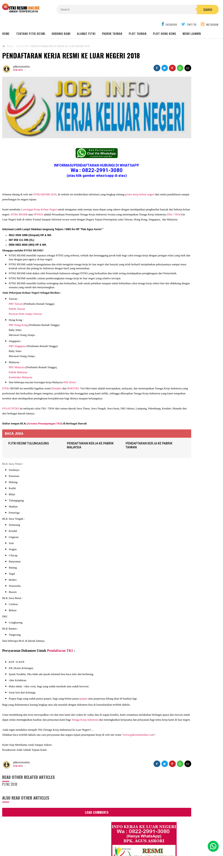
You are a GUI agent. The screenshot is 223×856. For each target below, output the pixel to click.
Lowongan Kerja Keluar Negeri (39, 186)
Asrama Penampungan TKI (44, 414)
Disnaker (56, 374)
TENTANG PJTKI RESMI (30, 24)
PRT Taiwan (16, 289)
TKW (84, 196)
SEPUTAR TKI (162, 461)
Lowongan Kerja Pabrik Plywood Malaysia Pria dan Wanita (182, 360)
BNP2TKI (73, 374)
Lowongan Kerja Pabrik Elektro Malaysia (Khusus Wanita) (182, 394)
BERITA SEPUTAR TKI (167, 454)
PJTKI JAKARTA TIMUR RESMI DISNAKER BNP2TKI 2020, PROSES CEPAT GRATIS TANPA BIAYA (183, 414)
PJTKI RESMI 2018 (44, 171)
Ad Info (87, 838)
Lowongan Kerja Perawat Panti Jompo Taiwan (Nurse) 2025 (182, 288)
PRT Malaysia (17, 353)
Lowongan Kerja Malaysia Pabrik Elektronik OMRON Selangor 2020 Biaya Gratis (188, 188)
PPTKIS (83, 191)
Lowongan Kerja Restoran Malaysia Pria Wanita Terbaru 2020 (186, 212)
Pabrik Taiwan (17, 294)
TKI (76, 196)
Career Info (189, 838)
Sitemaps (32, 838)
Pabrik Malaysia (18, 358)
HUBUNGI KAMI (61, 24)
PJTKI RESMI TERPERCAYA (110, 845)
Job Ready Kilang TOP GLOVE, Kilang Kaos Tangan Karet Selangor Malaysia (187, 200)
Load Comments (76, 813)
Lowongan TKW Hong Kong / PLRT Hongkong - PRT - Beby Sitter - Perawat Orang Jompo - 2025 (183, 324)
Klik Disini (69, 368)
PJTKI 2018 (18, 60)
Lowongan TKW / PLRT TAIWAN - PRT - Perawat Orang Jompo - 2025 (184, 305)
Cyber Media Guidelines (114, 838)
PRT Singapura (17, 332)
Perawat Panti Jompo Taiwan (25, 299)
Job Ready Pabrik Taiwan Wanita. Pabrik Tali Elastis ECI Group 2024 (188, 176)
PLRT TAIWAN (137, 24)
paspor (84, 690)
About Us (49, 838)
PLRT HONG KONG (164, 24)
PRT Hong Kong (18, 311)
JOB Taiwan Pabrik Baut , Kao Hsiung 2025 (188, 166)
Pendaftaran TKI (60, 642)
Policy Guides (145, 838)
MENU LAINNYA (191, 24)
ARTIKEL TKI (162, 441)
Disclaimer (168, 838)
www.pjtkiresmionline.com (18, 736)
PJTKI (6, 374)
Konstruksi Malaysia (20, 363)
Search (138, 9)
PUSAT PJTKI (10, 399)
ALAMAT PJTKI (86, 24)
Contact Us (69, 838)
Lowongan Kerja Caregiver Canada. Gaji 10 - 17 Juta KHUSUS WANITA (184, 343)
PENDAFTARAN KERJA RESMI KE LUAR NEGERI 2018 (71, 45)
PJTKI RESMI (64, 191)
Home (6, 24)
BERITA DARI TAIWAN (167, 448)
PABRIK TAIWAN (112, 24)
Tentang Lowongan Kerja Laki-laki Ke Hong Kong (184, 377)
